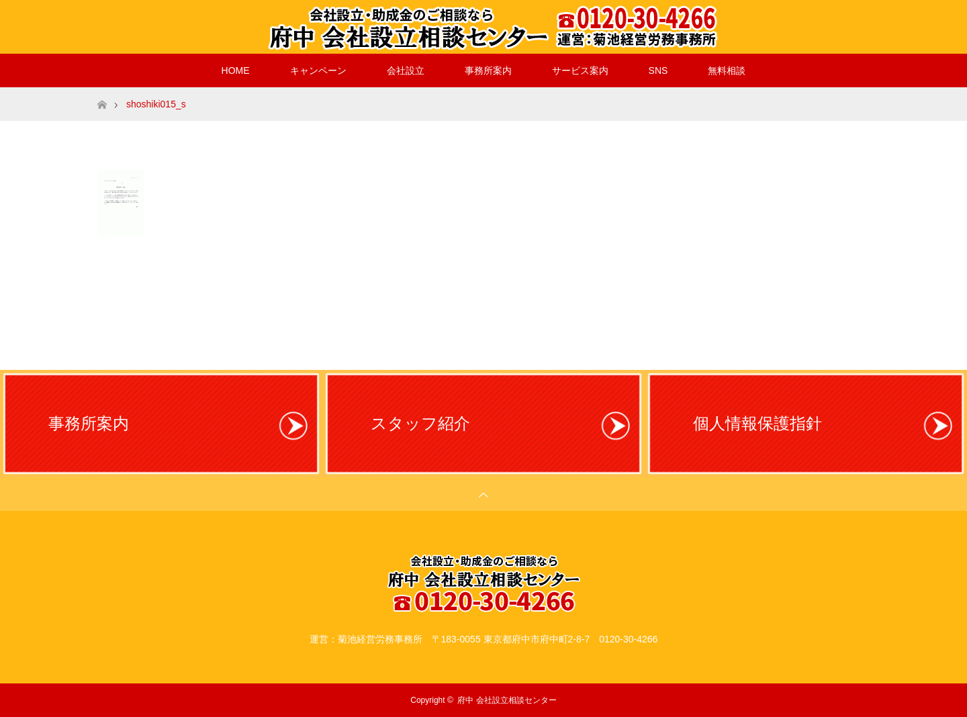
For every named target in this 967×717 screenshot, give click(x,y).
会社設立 (405, 70)
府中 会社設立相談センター (506, 700)
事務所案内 (488, 70)
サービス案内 (580, 70)
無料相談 (726, 70)
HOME (236, 70)
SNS (658, 70)
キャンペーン (318, 70)
